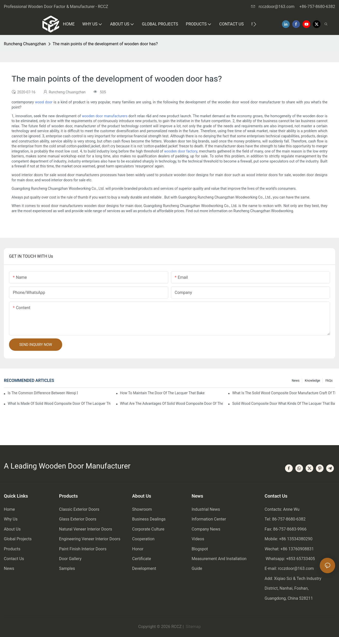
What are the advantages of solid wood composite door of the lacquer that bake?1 (171, 403)
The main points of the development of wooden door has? (105, 43)
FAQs (329, 380)
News (295, 380)
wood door (43, 102)
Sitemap (193, 626)
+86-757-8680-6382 (317, 6)
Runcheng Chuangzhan (25, 43)
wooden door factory (180, 151)
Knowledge (312, 380)
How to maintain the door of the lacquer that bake (162, 393)
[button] (254, 24)
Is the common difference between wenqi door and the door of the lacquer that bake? (43, 393)
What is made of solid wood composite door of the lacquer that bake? (59, 403)
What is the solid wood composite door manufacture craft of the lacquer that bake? (283, 393)
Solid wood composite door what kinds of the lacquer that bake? (283, 403)
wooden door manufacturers (104, 116)
